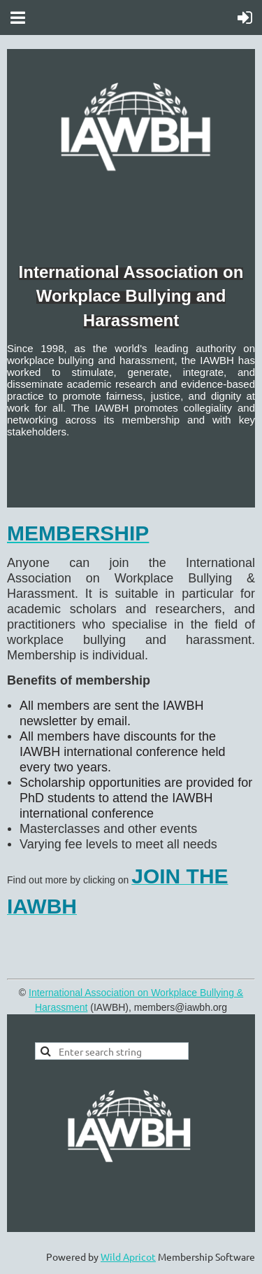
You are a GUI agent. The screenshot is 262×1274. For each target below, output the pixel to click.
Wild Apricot (128, 1256)
